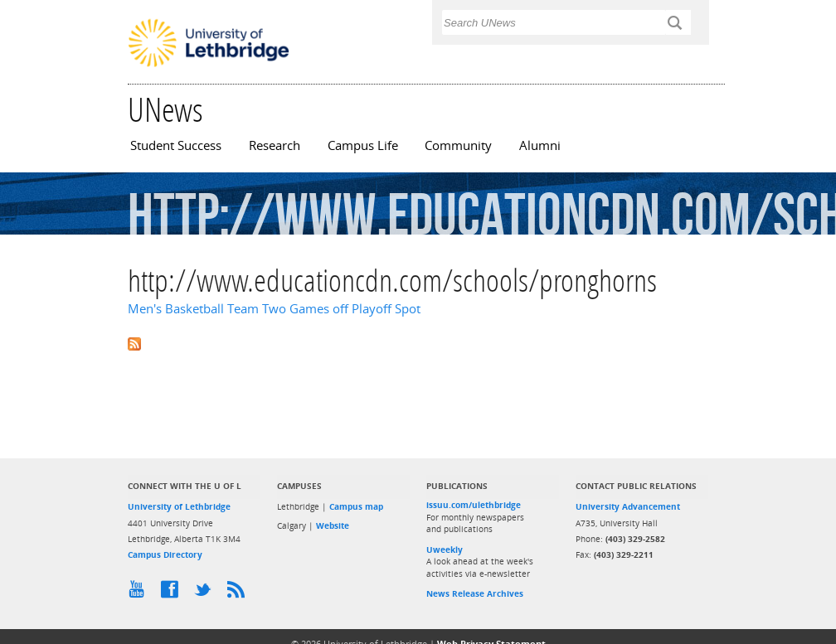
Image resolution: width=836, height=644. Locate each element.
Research (274, 145)
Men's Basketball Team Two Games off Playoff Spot (274, 308)
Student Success (175, 145)
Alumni (540, 145)
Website (332, 525)
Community (458, 145)
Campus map (356, 506)
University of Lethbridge (179, 506)
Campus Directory (165, 554)
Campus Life (363, 145)
